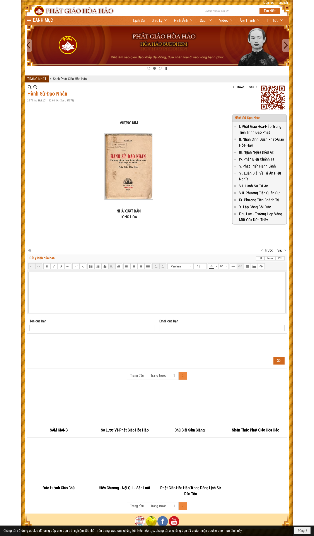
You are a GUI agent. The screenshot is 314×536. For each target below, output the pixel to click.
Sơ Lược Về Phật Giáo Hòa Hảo (124, 430)
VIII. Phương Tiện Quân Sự (259, 193)
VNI (280, 258)
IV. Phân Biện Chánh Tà (256, 159)
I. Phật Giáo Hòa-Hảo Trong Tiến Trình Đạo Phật (260, 129)
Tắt (260, 258)
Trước (240, 87)
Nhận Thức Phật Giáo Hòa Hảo (255, 430)
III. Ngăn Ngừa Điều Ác (256, 152)
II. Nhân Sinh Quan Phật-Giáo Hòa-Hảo (261, 142)
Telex (270, 258)
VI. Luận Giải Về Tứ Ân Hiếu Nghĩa (260, 176)
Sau (251, 87)
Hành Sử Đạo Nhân (247, 118)
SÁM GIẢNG (59, 430)
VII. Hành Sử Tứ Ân (253, 186)
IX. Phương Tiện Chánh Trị (259, 200)
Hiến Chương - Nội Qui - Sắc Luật (124, 488)
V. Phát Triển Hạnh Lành (257, 166)
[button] (159, 20)
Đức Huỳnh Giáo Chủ (59, 488)
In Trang (29, 250)
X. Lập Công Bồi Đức (255, 207)
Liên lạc (268, 2)
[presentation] (62, 344)
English (283, 2)
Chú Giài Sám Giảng (189, 430)
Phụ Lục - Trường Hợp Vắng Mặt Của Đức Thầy (260, 217)
